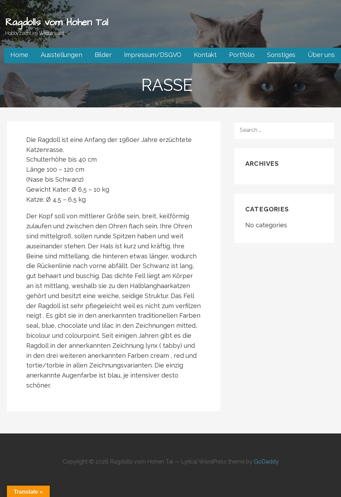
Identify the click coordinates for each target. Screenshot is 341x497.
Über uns (321, 54)
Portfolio (242, 54)
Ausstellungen (61, 54)
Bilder (103, 54)
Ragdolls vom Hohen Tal (56, 22)
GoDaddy (266, 461)
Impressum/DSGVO (153, 54)
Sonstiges (281, 54)
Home (19, 54)
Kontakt (205, 54)
